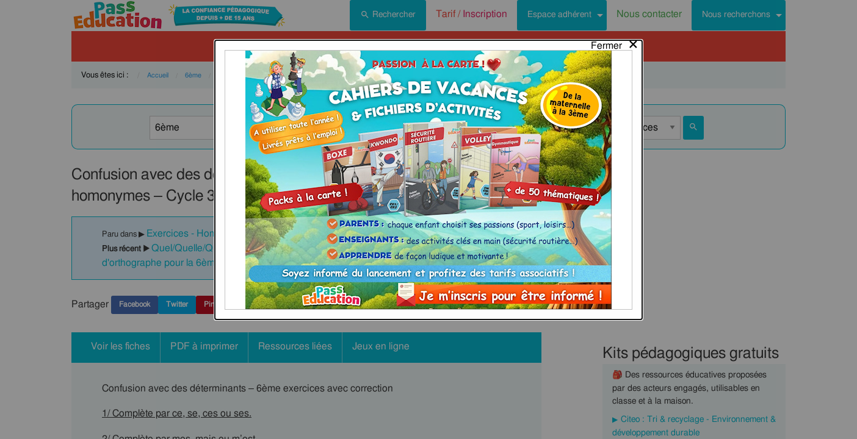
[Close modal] (615, 16)
